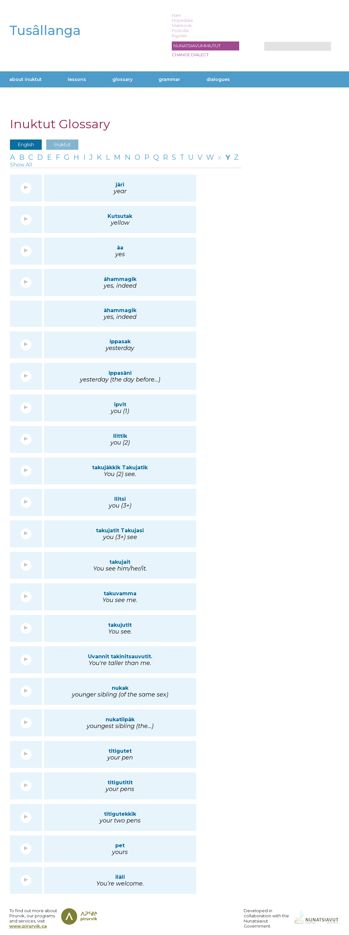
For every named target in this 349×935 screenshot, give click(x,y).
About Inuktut (25, 79)
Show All (21, 165)
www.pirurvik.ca (28, 926)
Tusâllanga (45, 30)
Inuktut (62, 145)
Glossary (122, 79)
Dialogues (218, 79)
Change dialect (190, 54)
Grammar (169, 79)
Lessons (77, 79)
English (26, 145)
